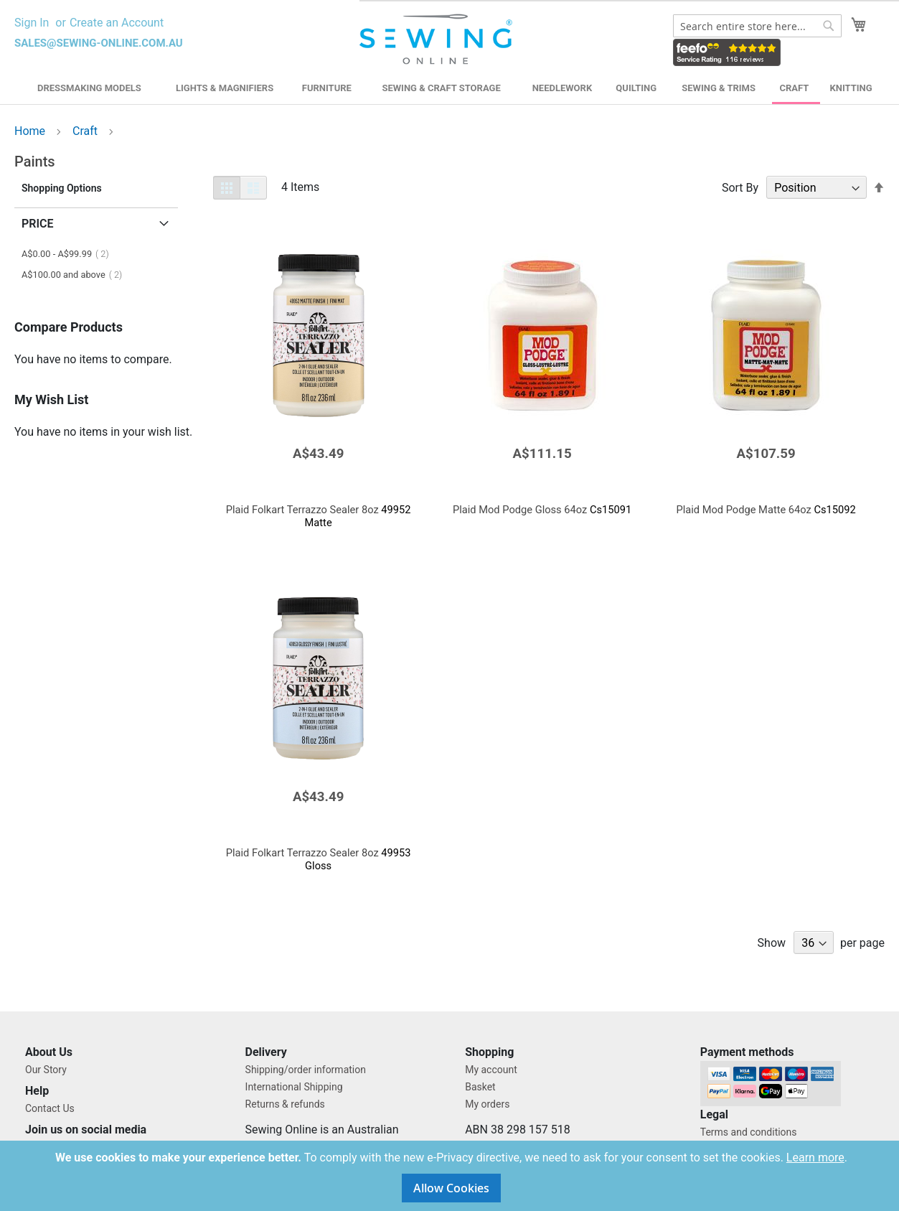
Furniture (327, 88)
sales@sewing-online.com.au (98, 43)
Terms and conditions (748, 1132)
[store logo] (437, 39)
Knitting (850, 88)
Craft (794, 88)
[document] (451, 1175)
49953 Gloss (318, 859)
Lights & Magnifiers (224, 88)
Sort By (740, 188)
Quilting (636, 88)
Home (31, 131)
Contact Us (50, 1108)
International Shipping (294, 1087)
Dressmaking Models (89, 88)
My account (491, 1069)
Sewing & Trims (719, 88)
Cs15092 (765, 509)
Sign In (31, 22)
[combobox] (757, 25)
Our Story (46, 1069)
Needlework (562, 88)
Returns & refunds (285, 1104)
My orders (487, 1104)
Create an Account (117, 22)
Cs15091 (542, 509)
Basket (480, 1087)
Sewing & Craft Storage (441, 88)
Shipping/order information (305, 1069)
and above (76, 274)
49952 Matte (318, 516)
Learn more (815, 1157)
